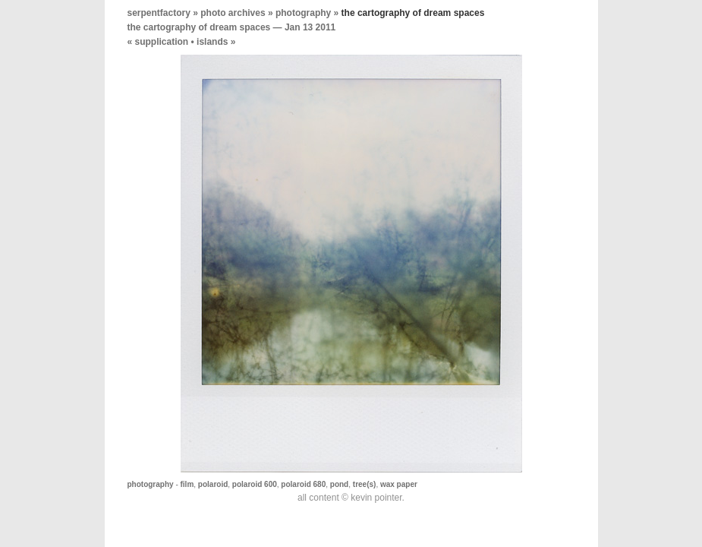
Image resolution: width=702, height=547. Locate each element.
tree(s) (364, 484)
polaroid (213, 484)
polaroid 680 (303, 484)
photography (303, 13)
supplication (162, 41)
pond (339, 484)
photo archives (232, 13)
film (187, 484)
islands (212, 41)
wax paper (398, 484)
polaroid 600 (254, 484)
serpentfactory (158, 13)
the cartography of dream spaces (199, 27)
